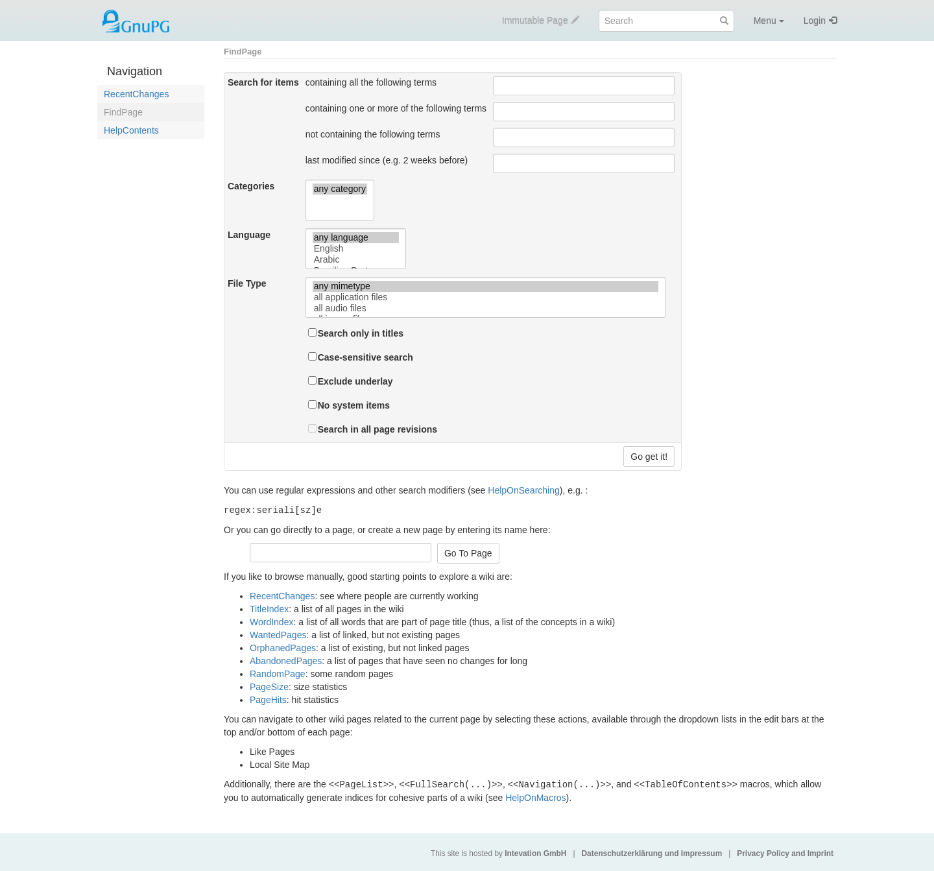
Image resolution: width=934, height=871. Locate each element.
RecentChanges (136, 94)
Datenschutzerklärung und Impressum (651, 852)
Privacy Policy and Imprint (785, 852)
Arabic (356, 259)
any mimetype (486, 286)
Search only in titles (360, 333)
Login (815, 21)
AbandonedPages (286, 660)
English (356, 248)
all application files (486, 297)
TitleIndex (269, 608)
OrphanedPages (283, 647)
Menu (769, 21)
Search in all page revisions (377, 429)
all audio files (486, 308)
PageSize (269, 686)
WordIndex (271, 621)
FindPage (123, 112)
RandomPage (277, 673)
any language (356, 237)
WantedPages (278, 634)
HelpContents (131, 130)
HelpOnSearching (524, 490)
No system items (354, 405)
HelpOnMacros (535, 796)
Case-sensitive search (365, 357)
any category (340, 189)
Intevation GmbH (535, 852)
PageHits (268, 699)
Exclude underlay (355, 381)
